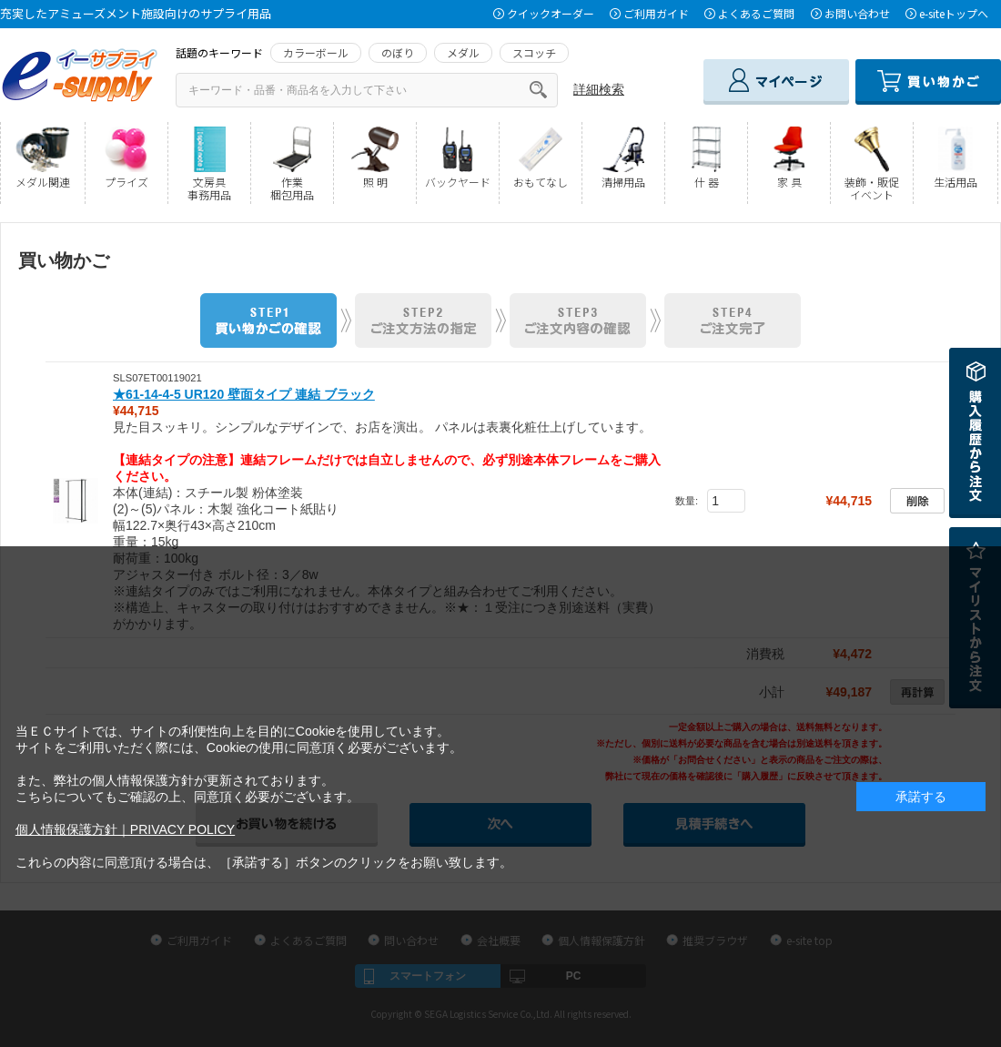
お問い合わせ (857, 13)
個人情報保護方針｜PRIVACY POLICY (125, 829)
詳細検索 (598, 89)
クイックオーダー (550, 13)
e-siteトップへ (953, 13)
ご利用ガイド (656, 13)
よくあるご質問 (756, 13)
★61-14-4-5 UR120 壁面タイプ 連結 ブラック (244, 394)
